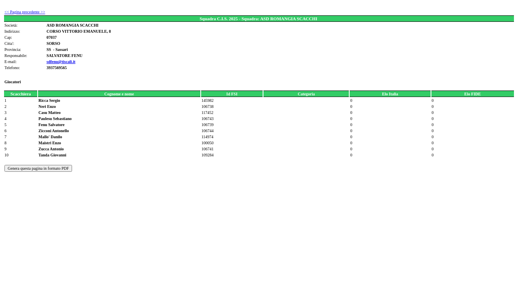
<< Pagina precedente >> (24, 12)
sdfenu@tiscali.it (61, 61)
